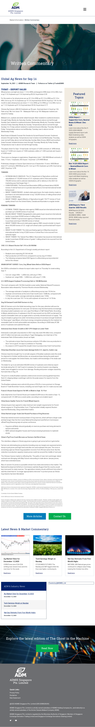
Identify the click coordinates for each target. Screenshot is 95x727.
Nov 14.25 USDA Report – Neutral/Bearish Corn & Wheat (78, 166)
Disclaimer (13, 695)
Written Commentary (32, 20)
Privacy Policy (14, 693)
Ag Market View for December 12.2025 (19, 594)
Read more (72, 143)
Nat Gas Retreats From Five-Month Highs (20, 613)
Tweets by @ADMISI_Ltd (57, 583)
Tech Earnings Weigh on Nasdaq (16, 603)
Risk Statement (15, 698)
